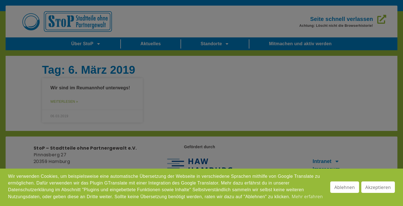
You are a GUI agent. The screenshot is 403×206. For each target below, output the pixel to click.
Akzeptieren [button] (378, 187)
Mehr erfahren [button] (307, 196)
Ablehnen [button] (344, 187)
